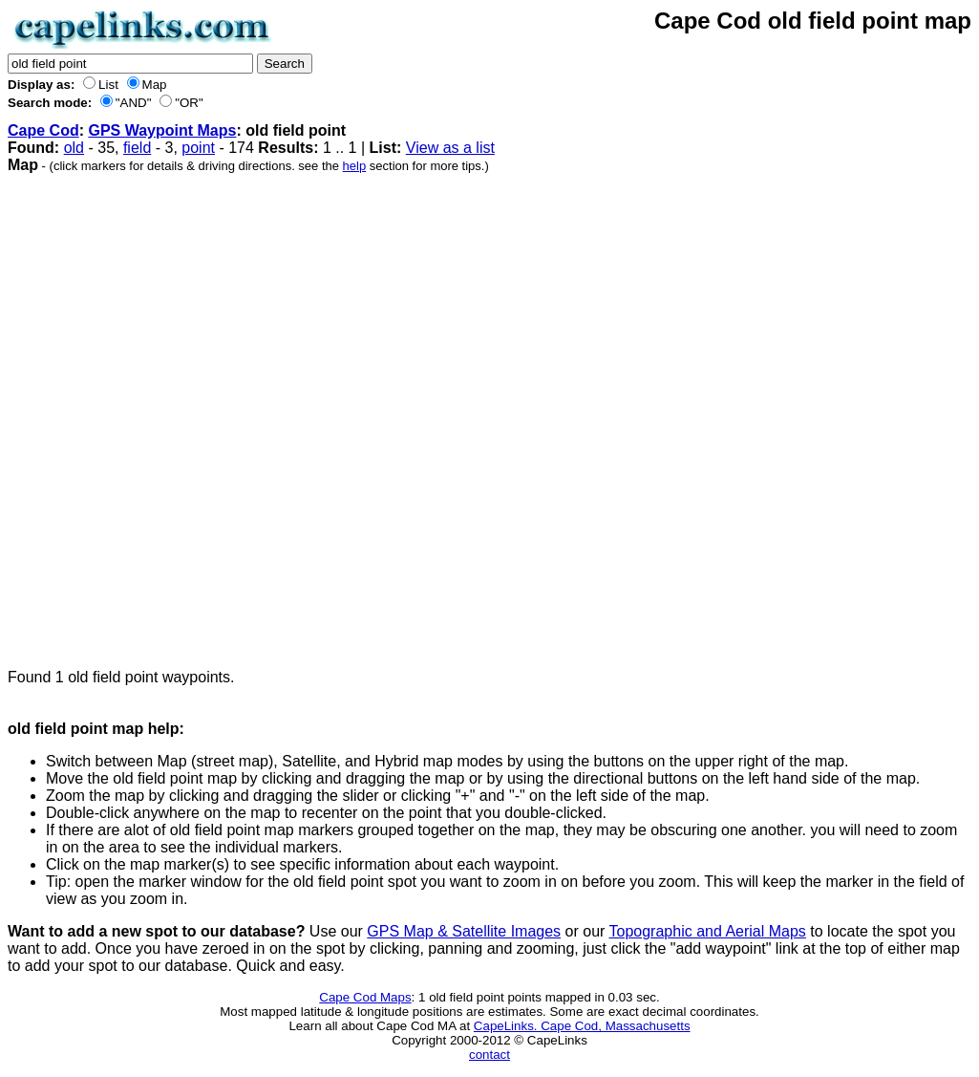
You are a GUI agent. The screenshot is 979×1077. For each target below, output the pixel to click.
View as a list (450, 148)
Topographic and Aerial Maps (707, 931)
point (198, 148)
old (74, 148)
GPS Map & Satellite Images (464, 931)
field (137, 148)
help (355, 166)
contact (489, 1054)
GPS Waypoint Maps (162, 130)
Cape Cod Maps (365, 997)
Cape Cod (43, 130)
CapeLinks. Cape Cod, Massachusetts (582, 1026)
